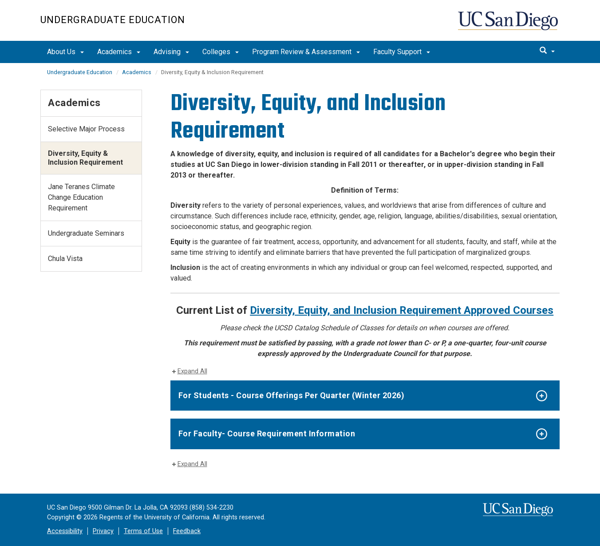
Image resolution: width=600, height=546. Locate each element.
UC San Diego (509, 25)
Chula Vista (65, 258)
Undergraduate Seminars (86, 233)
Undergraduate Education (112, 19)
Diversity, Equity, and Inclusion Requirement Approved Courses (401, 310)
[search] (547, 51)
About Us (65, 51)
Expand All (192, 371)
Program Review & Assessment (306, 51)
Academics (118, 51)
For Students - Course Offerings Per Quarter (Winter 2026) (291, 395)
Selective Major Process (86, 129)
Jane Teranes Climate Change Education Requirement (81, 197)
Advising (171, 51)
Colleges (220, 51)
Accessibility (65, 531)
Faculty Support (401, 51)
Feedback (187, 531)
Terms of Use (143, 531)
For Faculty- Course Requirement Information (266, 433)
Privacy (103, 531)
